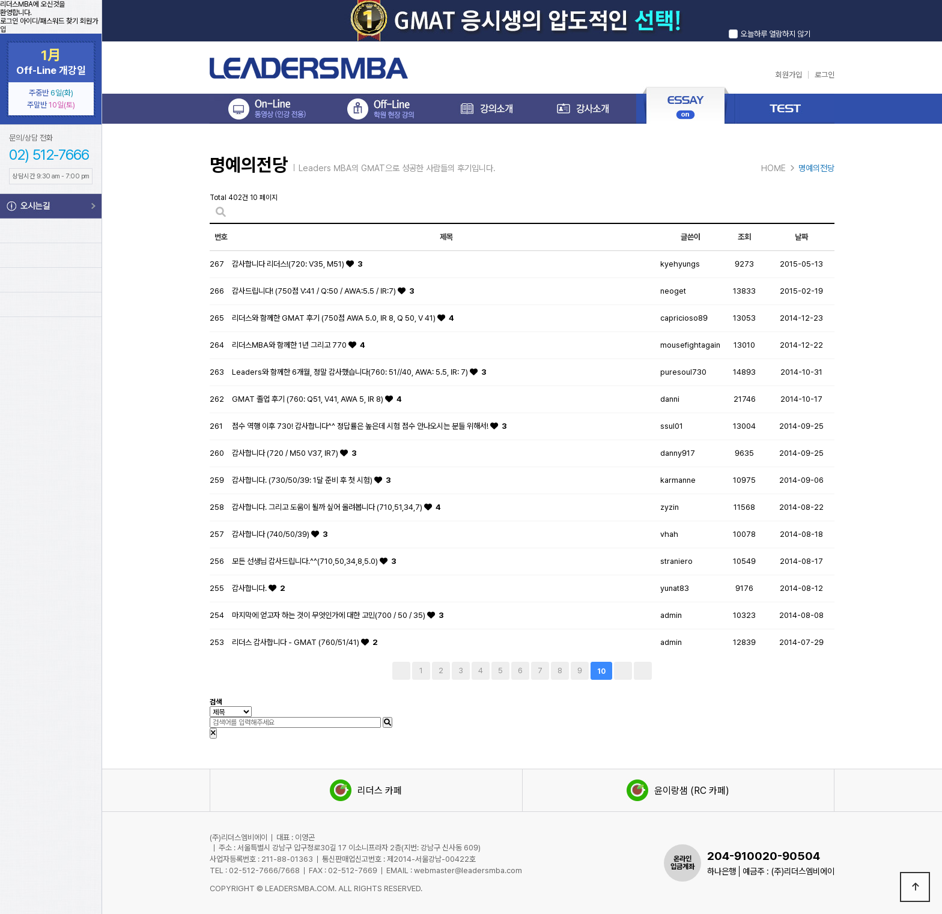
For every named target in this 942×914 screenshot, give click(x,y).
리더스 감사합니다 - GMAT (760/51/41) (296, 642)
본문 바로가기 (0, 0)
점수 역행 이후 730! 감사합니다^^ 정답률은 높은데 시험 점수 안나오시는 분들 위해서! (361, 426)
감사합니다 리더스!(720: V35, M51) (289, 263)
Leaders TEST (51, 280)
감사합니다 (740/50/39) (271, 534)
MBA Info (51, 352)
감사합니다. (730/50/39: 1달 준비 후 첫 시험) (303, 480)
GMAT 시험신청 (51, 463)
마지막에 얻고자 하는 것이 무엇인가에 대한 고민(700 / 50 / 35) (329, 615)
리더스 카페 (366, 790)
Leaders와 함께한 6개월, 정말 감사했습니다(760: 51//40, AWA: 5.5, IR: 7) (351, 372)
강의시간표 (51, 231)
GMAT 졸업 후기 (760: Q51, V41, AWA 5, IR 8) (308, 399)
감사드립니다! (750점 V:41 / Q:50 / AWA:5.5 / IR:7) (315, 290)
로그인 (9, 21)
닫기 (824, 21)
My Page (51, 255)
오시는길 (51, 206)
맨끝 (643, 671)
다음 (623, 671)
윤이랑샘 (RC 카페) (678, 790)
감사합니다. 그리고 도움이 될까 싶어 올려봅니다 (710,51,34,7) (328, 507)
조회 (744, 236)
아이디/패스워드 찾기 (49, 21)
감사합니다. (250, 588)
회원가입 (789, 75)
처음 (401, 671)
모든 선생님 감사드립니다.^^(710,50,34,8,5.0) (306, 561)
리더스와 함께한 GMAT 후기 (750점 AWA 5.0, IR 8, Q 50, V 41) (334, 317)
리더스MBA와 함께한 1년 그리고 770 (290, 345)
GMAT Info (51, 407)
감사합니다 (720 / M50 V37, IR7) (286, 453)
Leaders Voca (51, 304)
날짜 (801, 236)
